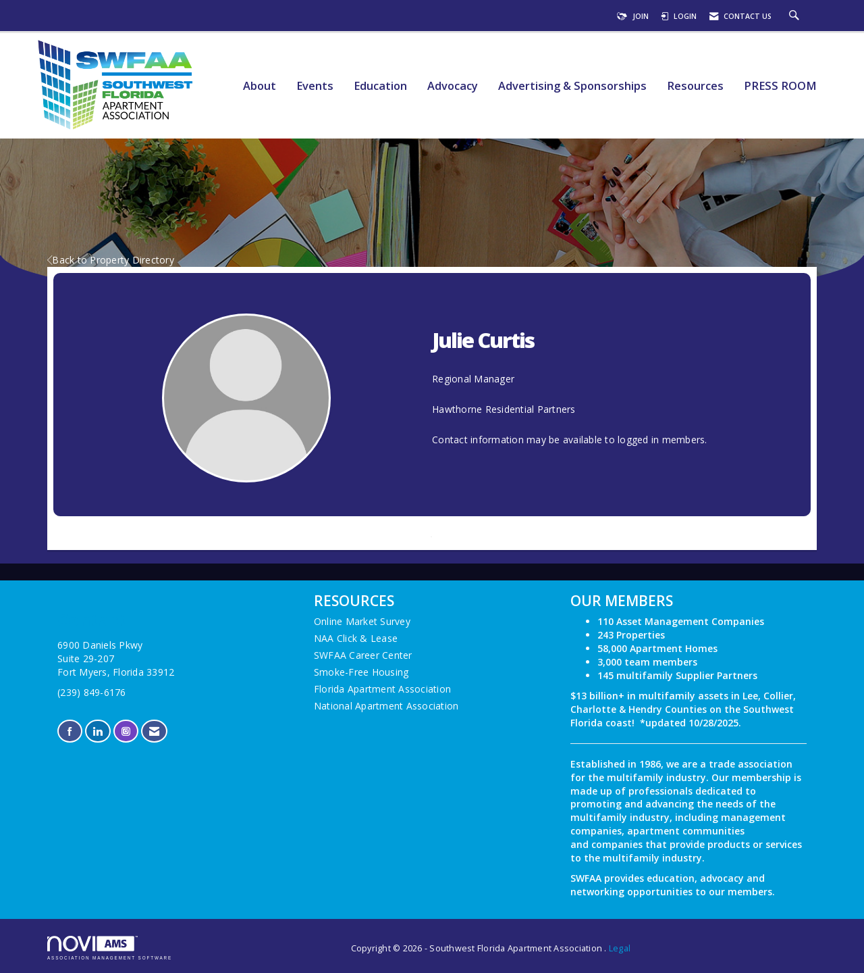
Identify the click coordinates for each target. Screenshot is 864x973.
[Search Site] (795, 16)
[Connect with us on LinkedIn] (97, 731)
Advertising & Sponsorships (572, 86)
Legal (619, 948)
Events (314, 86)
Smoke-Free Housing (361, 672)
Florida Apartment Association (382, 688)
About (259, 86)
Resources (695, 86)
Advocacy (452, 86)
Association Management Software (109, 947)
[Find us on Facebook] (69, 731)
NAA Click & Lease (356, 638)
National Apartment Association (386, 705)
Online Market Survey (362, 621)
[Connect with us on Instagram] (125, 731)
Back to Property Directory (110, 259)
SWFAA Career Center (363, 655)
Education (380, 86)
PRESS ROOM (780, 86)
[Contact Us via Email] (154, 731)
